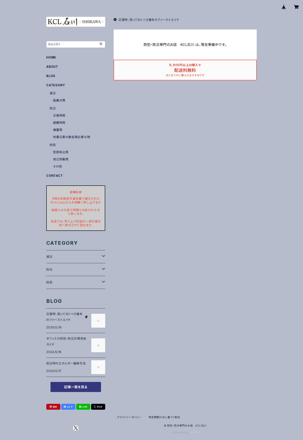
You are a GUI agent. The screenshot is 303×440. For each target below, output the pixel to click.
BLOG (50, 76)
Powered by (185, 432)
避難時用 (59, 122)
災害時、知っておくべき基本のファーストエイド (146, 19)
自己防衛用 (61, 159)
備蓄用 (57, 130)
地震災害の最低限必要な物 (71, 137)
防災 (53, 108)
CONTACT (54, 175)
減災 (53, 93)
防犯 (53, 145)
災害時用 (59, 115)
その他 (57, 166)
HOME (51, 57)
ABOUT (52, 66)
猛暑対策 (59, 100)
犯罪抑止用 (61, 152)
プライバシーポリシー (129, 417)
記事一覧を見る (75, 387)
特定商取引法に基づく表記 (164, 417)
